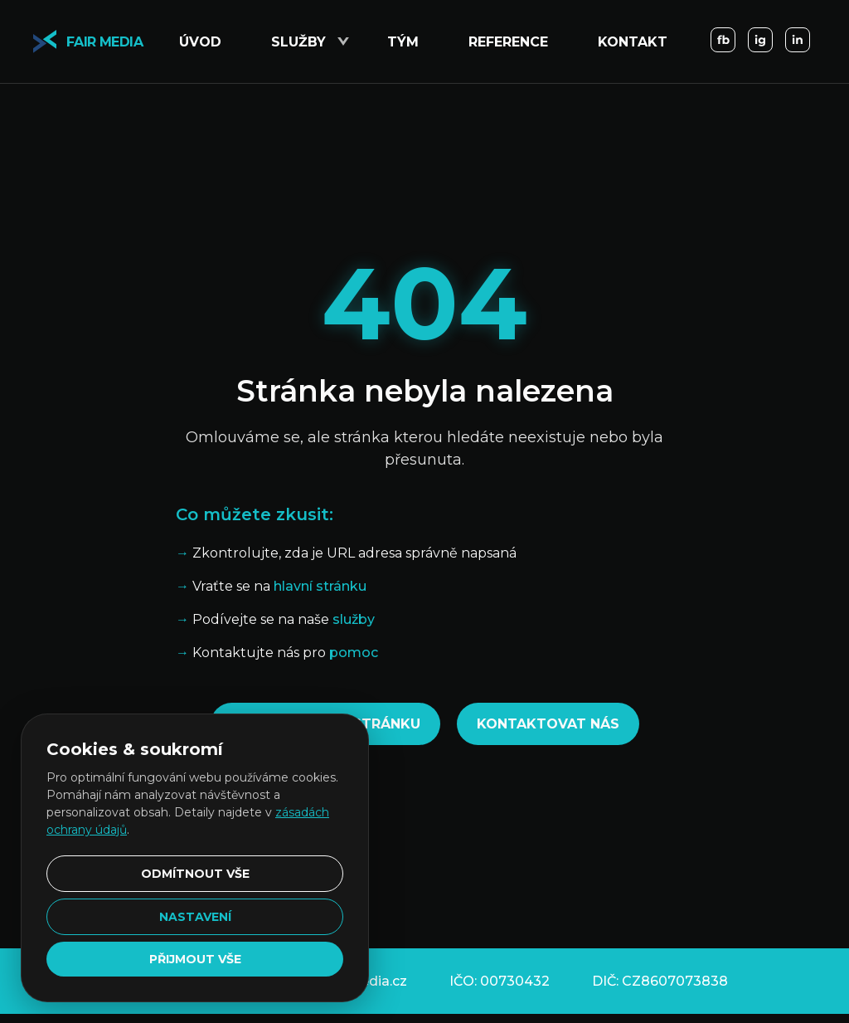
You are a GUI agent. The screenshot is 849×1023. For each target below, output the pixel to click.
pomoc (353, 652)
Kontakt (632, 42)
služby (353, 619)
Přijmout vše (195, 959)
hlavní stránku (320, 586)
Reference (508, 42)
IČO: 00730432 (499, 981)
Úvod (200, 42)
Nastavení (195, 916)
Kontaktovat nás (548, 724)
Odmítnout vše (195, 873)
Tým (403, 42)
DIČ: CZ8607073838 (660, 981)
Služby (298, 42)
